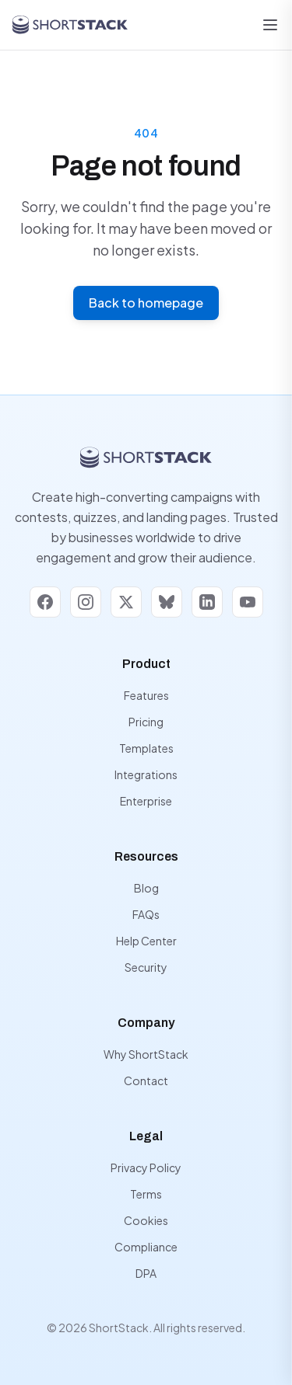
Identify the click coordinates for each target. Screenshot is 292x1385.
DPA (146, 1273)
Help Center (146, 941)
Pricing (146, 722)
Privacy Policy (146, 1167)
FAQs (146, 914)
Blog (146, 888)
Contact (146, 1080)
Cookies (146, 1220)
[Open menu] (270, 24)
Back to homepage (146, 302)
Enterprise (146, 801)
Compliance (146, 1247)
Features (146, 695)
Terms (146, 1194)
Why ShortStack (146, 1054)
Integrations (146, 774)
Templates (146, 748)
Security (146, 967)
